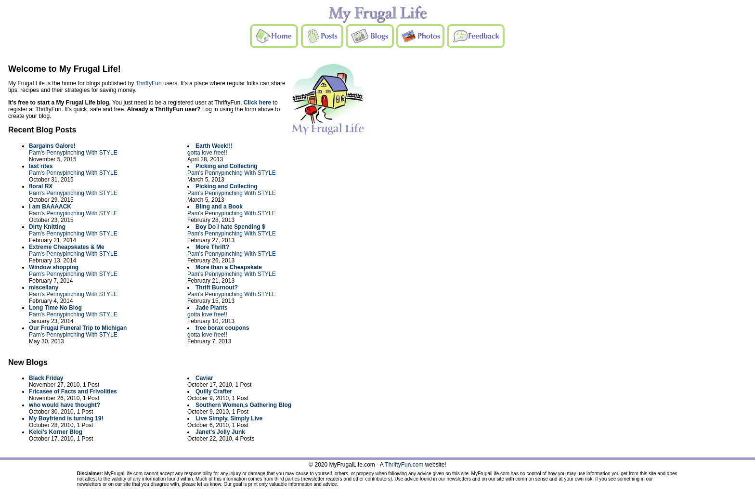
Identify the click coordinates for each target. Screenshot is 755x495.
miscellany (43, 287)
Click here (257, 102)
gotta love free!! (207, 152)
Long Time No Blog (55, 307)
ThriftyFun (149, 83)
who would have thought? (64, 405)
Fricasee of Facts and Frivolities (73, 391)
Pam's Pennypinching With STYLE (73, 152)
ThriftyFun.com (404, 464)
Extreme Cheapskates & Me (66, 247)
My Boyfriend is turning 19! (66, 418)
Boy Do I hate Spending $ (230, 226)
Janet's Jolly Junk (220, 432)
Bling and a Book (219, 206)
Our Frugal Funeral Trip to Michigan (78, 328)
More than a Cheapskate (228, 267)
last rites (40, 166)
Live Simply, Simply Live (228, 418)
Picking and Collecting (226, 166)
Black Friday (46, 378)
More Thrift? (212, 247)
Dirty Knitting (47, 226)
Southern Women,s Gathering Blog (243, 405)
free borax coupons (222, 328)
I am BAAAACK (50, 206)
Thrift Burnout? (216, 287)
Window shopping (53, 267)
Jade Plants (211, 307)
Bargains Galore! (52, 146)
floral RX (40, 186)
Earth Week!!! (214, 146)
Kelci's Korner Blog (55, 432)
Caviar (204, 378)
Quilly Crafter (213, 391)
